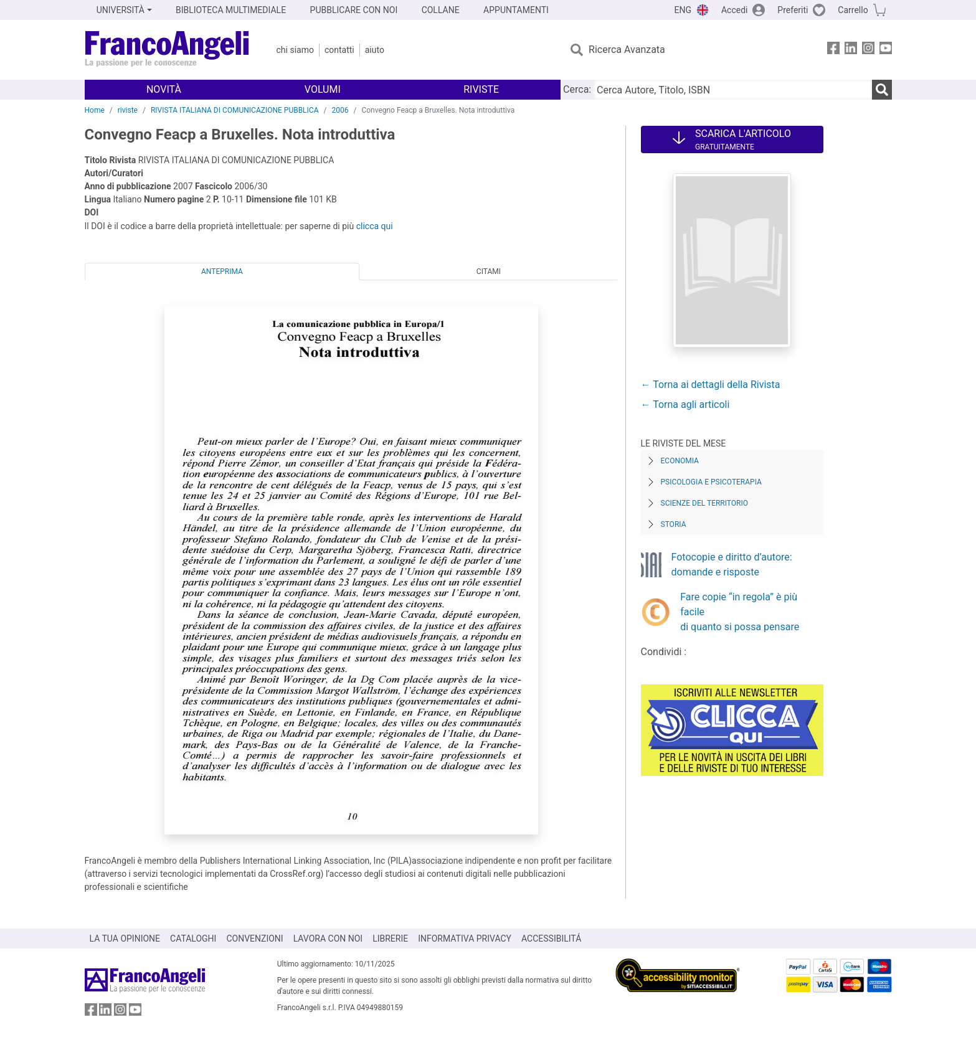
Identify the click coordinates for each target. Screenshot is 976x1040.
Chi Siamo (295, 50)
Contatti (339, 50)
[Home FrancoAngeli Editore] (167, 50)
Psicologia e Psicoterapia (711, 482)
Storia (673, 524)
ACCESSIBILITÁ (551, 938)
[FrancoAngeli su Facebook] (833, 50)
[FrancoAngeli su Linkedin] (851, 50)
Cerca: (577, 89)
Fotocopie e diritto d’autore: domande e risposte (731, 564)
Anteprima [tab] (222, 271)
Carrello (853, 10)
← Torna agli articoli (685, 404)
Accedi (734, 10)
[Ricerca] (882, 90)
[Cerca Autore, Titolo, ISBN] (732, 90)
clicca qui (374, 226)
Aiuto (374, 50)
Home (95, 110)
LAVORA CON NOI (328, 938)
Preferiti (792, 10)
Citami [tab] (488, 271)
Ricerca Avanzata (627, 49)
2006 (339, 110)
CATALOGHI (193, 938)
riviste (128, 110)
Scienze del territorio (705, 503)
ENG (683, 10)
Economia (680, 460)
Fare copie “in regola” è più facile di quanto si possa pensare (739, 612)
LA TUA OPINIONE (125, 938)
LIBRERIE (390, 938)
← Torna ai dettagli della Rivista (710, 384)
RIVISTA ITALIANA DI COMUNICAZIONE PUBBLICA (235, 110)
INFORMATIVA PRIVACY (464, 938)
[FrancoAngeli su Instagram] (868, 50)
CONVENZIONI (254, 938)
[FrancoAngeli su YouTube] (885, 50)
